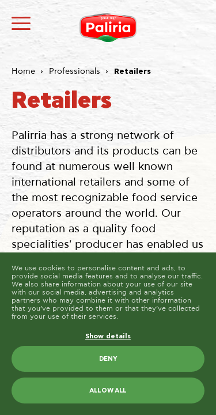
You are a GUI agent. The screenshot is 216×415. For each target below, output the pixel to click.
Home (23, 71)
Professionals (74, 71)
